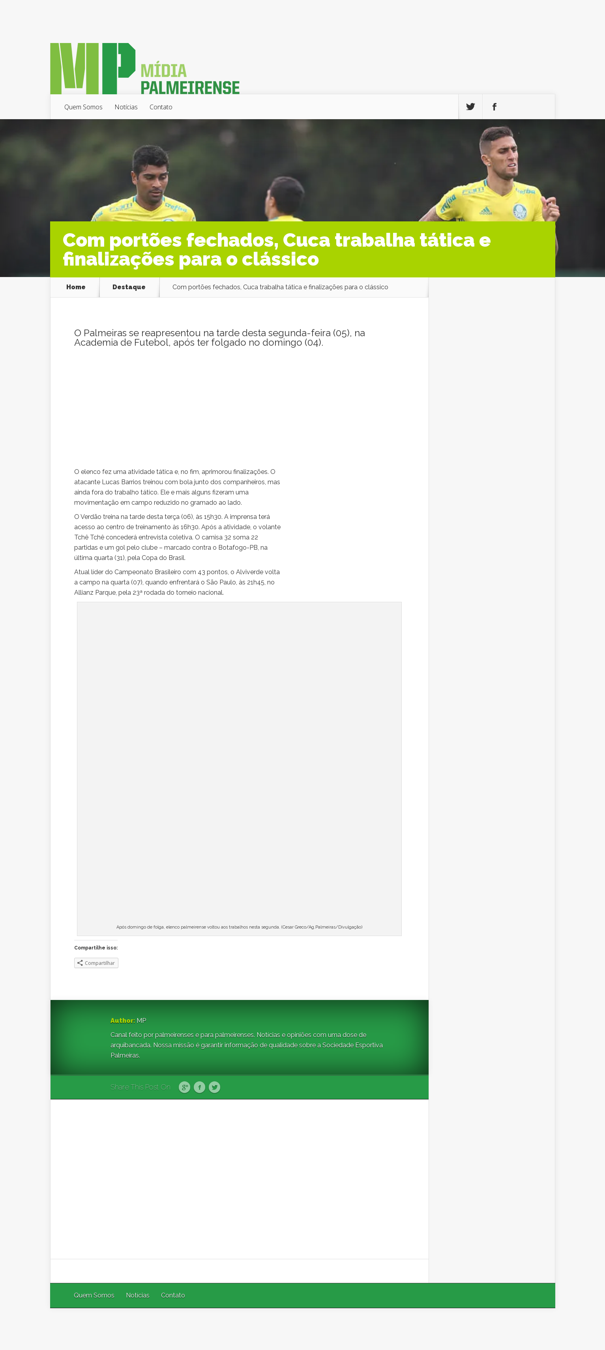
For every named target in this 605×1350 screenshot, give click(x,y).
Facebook (199, 1087)
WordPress (537, 1329)
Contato (161, 107)
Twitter (214, 1087)
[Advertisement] (239, 411)
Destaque (129, 287)
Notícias (126, 107)
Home (76, 287)
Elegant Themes (449, 1329)
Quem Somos (83, 107)
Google (184, 1087)
